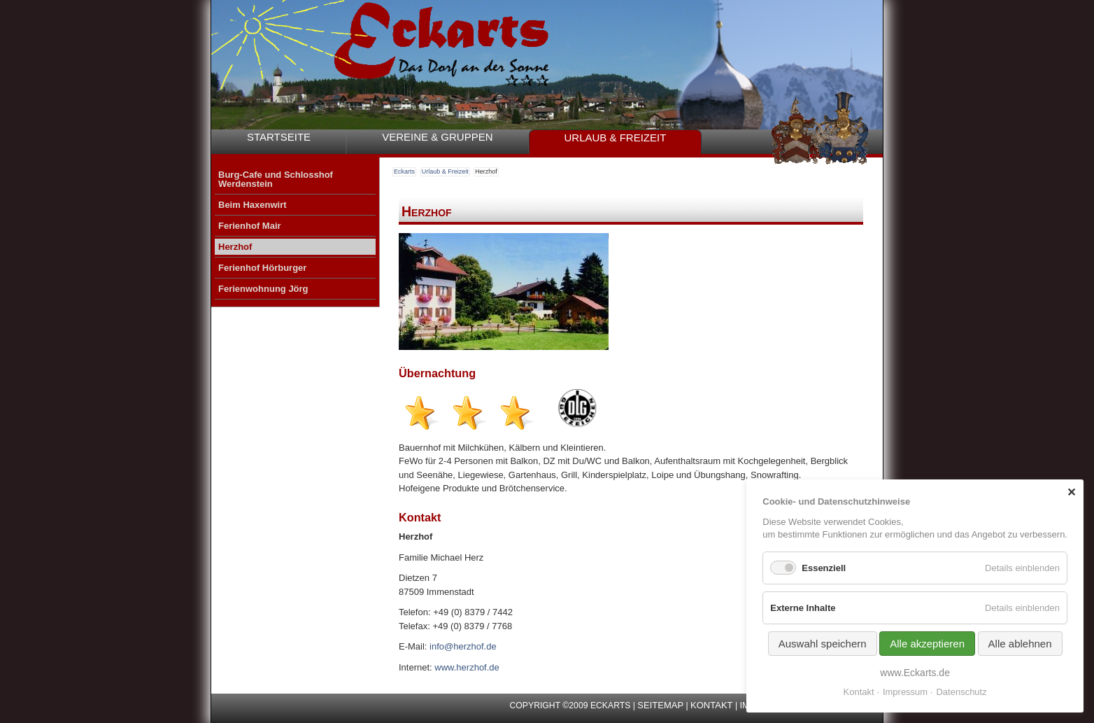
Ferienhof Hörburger (262, 267)
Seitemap (660, 705)
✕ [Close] (1071, 492)
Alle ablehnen (1020, 644)
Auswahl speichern (823, 644)
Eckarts (404, 171)
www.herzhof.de (466, 667)
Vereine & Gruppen (437, 137)
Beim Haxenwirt (252, 204)
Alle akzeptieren (927, 644)
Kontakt (711, 705)
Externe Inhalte (802, 608)
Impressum (905, 691)
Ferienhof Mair (249, 225)
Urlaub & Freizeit (615, 137)
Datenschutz (961, 691)
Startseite (279, 137)
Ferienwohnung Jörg (263, 288)
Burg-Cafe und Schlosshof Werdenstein (275, 179)
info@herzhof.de (463, 646)
